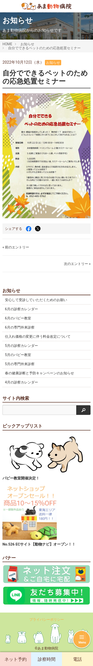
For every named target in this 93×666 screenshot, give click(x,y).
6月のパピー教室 (18, 318)
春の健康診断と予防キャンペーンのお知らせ (39, 373)
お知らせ (27, 44)
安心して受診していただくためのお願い (36, 300)
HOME (7, 44)
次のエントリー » (77, 264)
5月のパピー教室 (18, 355)
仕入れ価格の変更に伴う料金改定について (38, 336)
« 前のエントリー (15, 247)
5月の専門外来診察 (20, 364)
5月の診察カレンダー (21, 346)
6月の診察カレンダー (21, 309)
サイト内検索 (15, 398)
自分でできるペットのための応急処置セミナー (44, 48)
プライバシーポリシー (46, 619)
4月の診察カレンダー (21, 382)
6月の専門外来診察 (20, 327)
